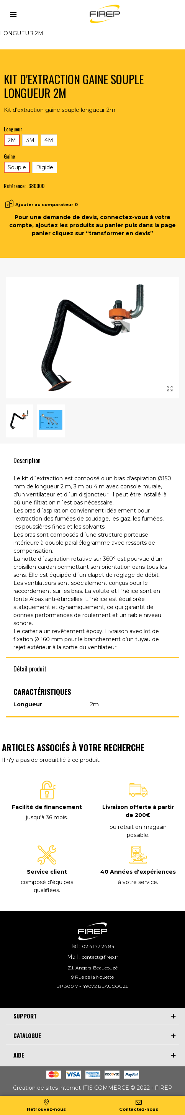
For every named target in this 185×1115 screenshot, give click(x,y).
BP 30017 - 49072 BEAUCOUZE (92, 986)
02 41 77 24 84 (98, 946)
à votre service (137, 882)
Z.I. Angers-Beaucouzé (93, 968)
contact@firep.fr (100, 957)
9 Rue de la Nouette (92, 977)
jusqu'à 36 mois (46, 817)
